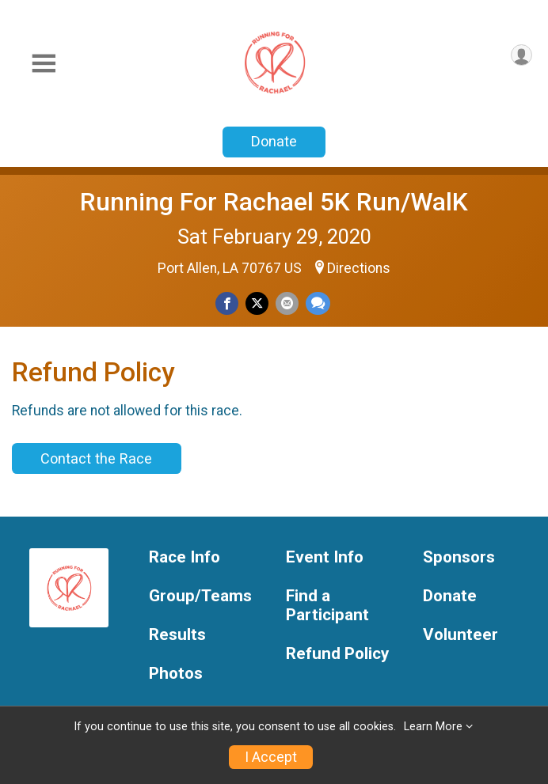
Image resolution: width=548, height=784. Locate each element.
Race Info (184, 557)
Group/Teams (200, 596)
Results (177, 635)
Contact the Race (96, 458)
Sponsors (459, 557)
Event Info (324, 557)
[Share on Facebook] (226, 303)
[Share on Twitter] (256, 303)
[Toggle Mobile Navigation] (43, 63)
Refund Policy (337, 654)
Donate (274, 141)
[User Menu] (521, 55)
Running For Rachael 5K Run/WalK (274, 202)
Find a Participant (327, 605)
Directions (358, 268)
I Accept (271, 757)
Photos (176, 674)
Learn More (433, 726)
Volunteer (460, 635)
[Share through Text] (318, 303)
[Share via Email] (287, 303)
